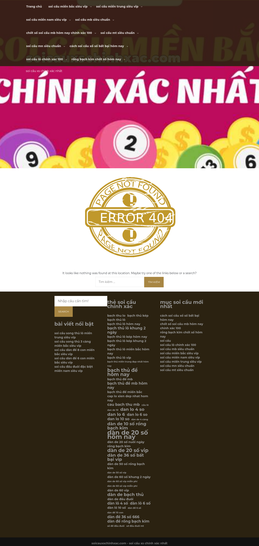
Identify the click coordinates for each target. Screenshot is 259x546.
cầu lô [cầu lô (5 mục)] (145, 405)
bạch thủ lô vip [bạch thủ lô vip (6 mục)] (119, 358)
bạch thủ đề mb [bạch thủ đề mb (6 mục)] (120, 379)
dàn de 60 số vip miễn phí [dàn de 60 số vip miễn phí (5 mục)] (122, 481)
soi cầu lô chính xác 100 (44, 59)
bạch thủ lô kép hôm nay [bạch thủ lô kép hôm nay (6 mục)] (127, 337)
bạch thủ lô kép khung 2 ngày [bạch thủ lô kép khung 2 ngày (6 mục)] (126, 343)
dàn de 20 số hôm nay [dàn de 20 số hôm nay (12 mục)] (127, 434)
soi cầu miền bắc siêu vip (68, 6)
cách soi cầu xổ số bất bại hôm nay (97, 46)
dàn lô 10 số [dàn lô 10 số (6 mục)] (116, 508)
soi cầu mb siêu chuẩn (92, 20)
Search (63, 311)
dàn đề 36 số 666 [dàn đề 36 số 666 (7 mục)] (123, 517)
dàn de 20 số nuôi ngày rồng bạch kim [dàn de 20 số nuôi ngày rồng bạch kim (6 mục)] (125, 444)
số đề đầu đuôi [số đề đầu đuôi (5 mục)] (115, 526)
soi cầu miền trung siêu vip (117, 6)
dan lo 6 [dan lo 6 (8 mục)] (116, 414)
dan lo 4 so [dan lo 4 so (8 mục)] (132, 409)
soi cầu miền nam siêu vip (46, 20)
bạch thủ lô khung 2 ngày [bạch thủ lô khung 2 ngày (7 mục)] (126, 330)
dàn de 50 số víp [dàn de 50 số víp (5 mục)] (116, 472)
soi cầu (165, 341)
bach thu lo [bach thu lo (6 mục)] (116, 315)
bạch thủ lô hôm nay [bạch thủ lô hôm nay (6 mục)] (123, 324)
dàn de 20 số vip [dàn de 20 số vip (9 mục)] (127, 450)
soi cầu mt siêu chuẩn (118, 33)
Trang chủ (34, 6)
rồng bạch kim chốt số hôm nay (96, 59)
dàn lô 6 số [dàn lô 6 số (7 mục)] (140, 503)
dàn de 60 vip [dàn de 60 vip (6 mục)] (118, 490)
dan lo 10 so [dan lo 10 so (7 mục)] (118, 419)
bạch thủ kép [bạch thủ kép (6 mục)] (138, 315)
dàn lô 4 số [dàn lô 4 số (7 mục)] (117, 503)
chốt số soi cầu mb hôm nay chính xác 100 (59, 33)
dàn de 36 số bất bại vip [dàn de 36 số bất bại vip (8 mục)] (125, 457)
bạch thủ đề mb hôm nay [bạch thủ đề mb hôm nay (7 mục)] (127, 385)
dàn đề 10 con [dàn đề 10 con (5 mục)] (115, 512)
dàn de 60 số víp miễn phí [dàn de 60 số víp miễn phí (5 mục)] (122, 486)
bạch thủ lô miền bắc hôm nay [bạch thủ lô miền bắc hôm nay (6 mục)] (128, 351)
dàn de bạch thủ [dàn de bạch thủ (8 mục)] (125, 494)
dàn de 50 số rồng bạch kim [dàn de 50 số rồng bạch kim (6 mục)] (126, 466)
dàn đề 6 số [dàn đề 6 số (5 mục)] (134, 508)
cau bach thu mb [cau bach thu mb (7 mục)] (123, 404)
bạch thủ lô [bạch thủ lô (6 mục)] (116, 320)
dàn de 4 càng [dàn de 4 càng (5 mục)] (139, 419)
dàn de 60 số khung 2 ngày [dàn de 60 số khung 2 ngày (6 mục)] (129, 477)
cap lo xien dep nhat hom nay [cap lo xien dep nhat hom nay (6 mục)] (127, 398)
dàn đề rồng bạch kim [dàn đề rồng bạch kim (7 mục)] (128, 521)
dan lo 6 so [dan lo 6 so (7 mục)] (137, 414)
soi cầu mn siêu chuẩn (43, 46)
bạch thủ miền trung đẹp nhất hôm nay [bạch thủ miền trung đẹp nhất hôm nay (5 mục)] (128, 363)
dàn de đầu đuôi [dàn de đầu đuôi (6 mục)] (120, 499)
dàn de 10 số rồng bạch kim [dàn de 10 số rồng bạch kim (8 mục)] (126, 426)
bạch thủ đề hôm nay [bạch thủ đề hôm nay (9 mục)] (122, 372)
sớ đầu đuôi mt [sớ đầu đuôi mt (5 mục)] (135, 526)
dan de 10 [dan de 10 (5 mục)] (112, 410)
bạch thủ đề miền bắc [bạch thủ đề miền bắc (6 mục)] (124, 392)
